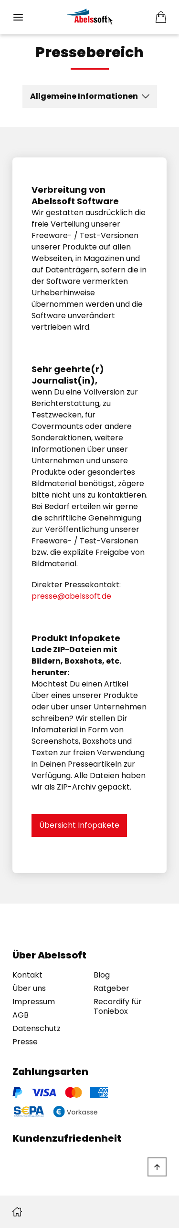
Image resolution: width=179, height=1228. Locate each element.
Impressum (33, 1002)
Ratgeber (111, 988)
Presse (25, 1042)
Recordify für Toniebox (118, 1006)
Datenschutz (36, 1028)
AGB (20, 1015)
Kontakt (27, 975)
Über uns (29, 988)
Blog (102, 975)
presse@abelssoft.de (71, 596)
